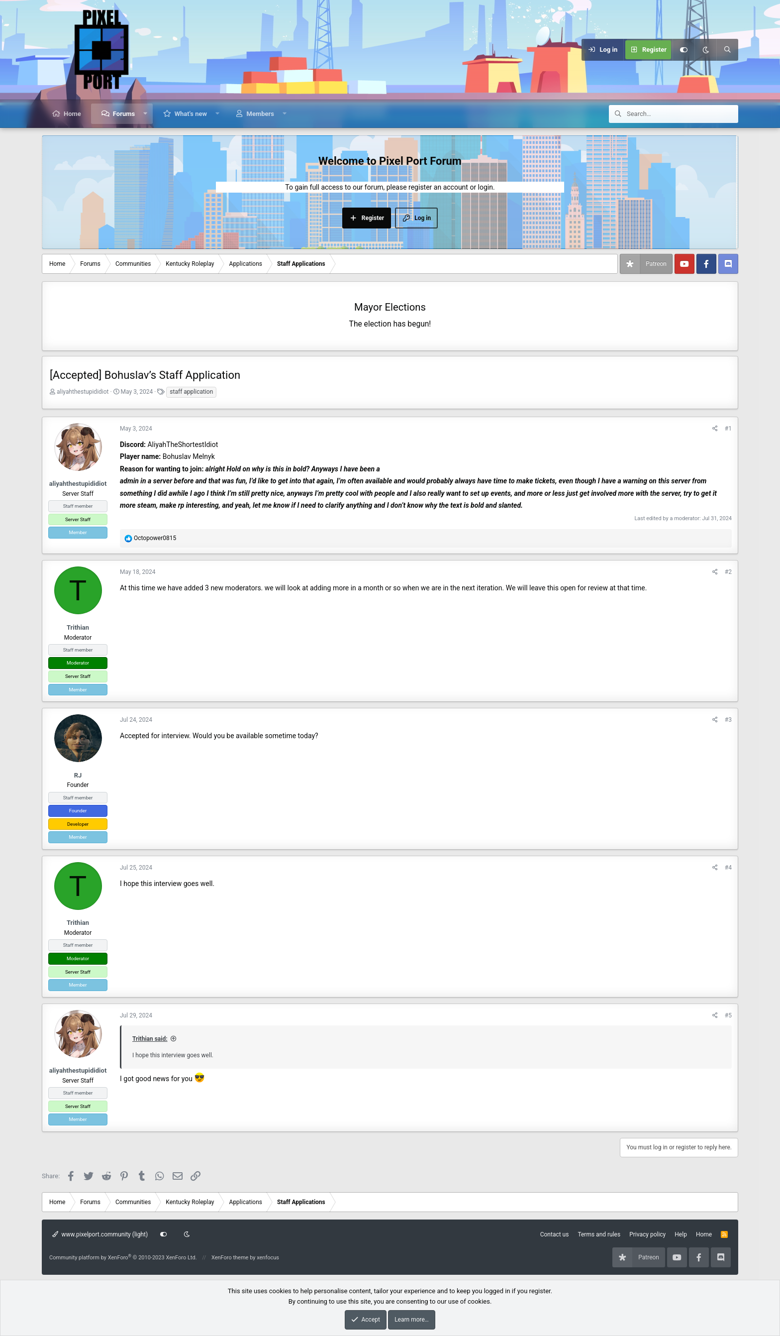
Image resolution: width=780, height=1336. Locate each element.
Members (260, 113)
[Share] (715, 429)
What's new (191, 113)
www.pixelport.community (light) (100, 1234)
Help (681, 1234)
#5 (728, 1015)
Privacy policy (647, 1234)
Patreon (656, 263)
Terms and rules (599, 1234)
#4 (728, 867)
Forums (124, 113)
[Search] (727, 50)
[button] (145, 114)
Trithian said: (150, 1038)
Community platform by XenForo (123, 1257)
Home (72, 113)
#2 (728, 571)
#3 (728, 719)
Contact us (554, 1234)
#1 (728, 428)
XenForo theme (230, 1257)
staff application (191, 391)
